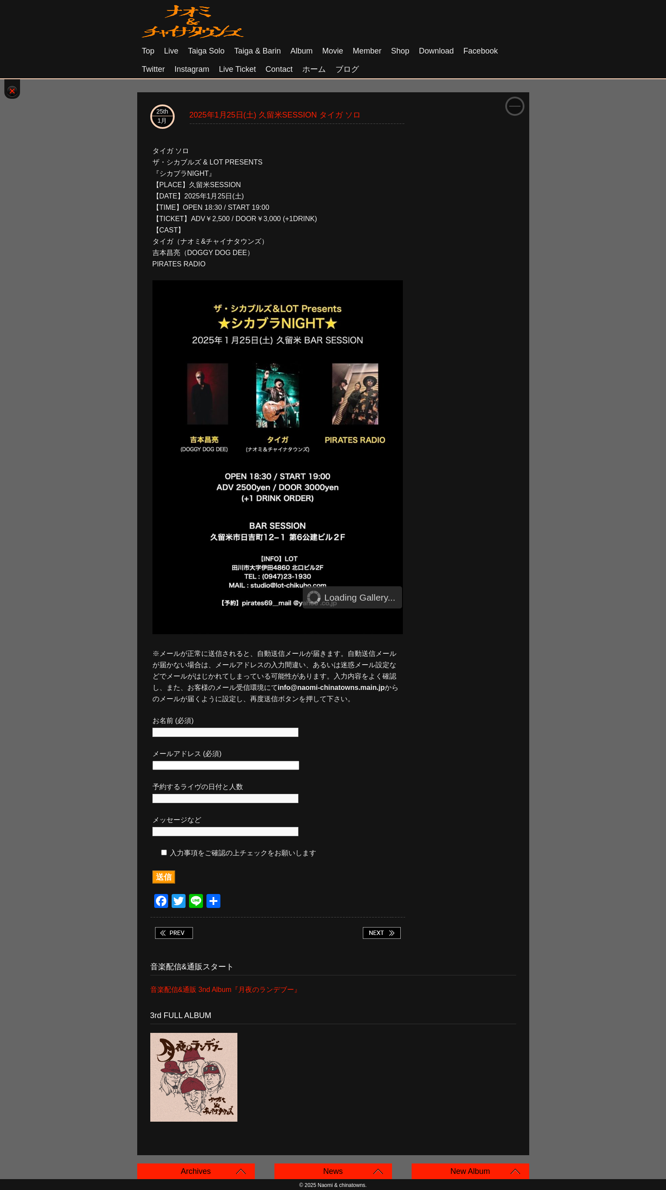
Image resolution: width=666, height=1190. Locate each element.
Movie (332, 51)
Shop (400, 51)
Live (171, 51)
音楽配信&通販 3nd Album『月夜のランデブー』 (225, 989)
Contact (279, 69)
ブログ (347, 69)
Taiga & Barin (257, 51)
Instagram (192, 69)
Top (148, 51)
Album (302, 51)
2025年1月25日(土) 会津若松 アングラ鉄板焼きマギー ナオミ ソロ (381, 933)
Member (367, 51)
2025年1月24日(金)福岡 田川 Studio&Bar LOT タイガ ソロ (174, 933)
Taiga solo (206, 51)
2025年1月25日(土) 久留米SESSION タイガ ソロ (275, 115)
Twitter (153, 69)
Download (436, 51)
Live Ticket (237, 69)
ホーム (314, 69)
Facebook (480, 51)
